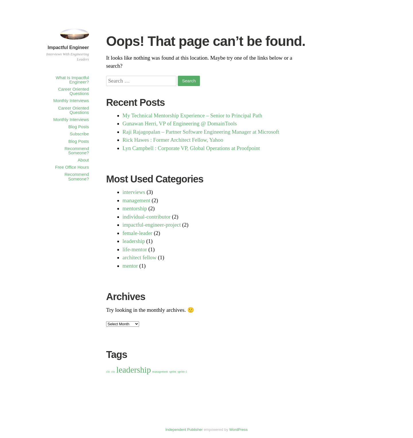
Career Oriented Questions (73, 91)
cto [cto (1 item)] (113, 371)
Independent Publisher (184, 429)
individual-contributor (146, 217)
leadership (133, 241)
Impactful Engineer (68, 47)
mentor (130, 266)
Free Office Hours (72, 167)
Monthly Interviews (71, 100)
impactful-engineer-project (151, 225)
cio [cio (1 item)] (108, 371)
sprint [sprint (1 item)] (172, 371)
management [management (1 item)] (160, 371)
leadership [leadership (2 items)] (133, 369)
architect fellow (139, 257)
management (136, 200)
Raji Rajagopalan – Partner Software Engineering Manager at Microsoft (200, 132)
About (83, 159)
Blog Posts (78, 126)
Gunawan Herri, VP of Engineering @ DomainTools (179, 123)
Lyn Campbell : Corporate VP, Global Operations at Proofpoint (191, 148)
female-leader (137, 233)
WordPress (238, 429)
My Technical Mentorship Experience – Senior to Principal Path (192, 115)
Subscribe (79, 133)
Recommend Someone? (77, 150)
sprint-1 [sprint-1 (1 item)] (182, 371)
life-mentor (134, 249)
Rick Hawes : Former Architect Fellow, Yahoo (172, 140)
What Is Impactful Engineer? (72, 79)
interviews (133, 192)
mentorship (134, 208)
